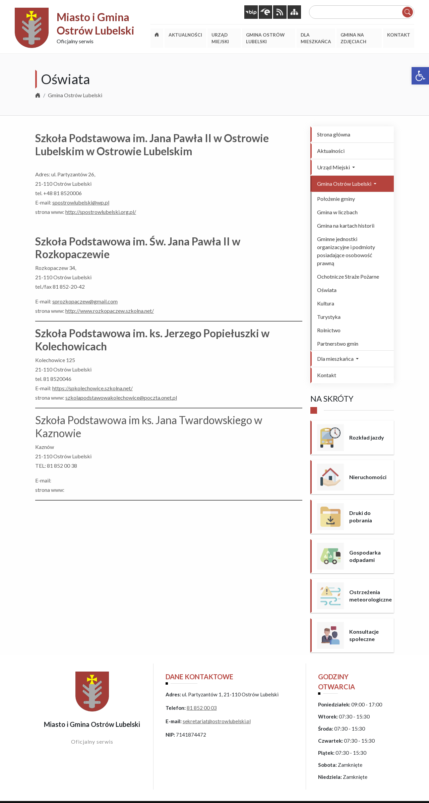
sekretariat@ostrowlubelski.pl (217, 721)
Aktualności (331, 151)
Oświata (326, 290)
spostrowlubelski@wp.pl (80, 202)
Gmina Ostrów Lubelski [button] (344, 183)
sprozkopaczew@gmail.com (85, 301)
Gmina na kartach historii (345, 225)
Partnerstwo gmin (337, 343)
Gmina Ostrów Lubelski (75, 95)
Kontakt (326, 375)
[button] (420, 75)
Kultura (325, 303)
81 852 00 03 (202, 708)
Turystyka (329, 316)
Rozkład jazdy (366, 437)
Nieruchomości (367, 477)
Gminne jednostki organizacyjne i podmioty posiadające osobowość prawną (346, 251)
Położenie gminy (336, 198)
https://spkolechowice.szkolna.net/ (92, 388)
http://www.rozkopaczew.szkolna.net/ (109, 310)
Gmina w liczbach (337, 212)
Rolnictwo (329, 330)
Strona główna (333, 134)
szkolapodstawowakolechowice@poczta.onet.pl (121, 397)
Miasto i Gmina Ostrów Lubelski (95, 23)
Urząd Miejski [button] (334, 167)
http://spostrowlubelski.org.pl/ (100, 212)
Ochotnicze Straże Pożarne (348, 276)
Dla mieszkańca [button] (336, 358)
